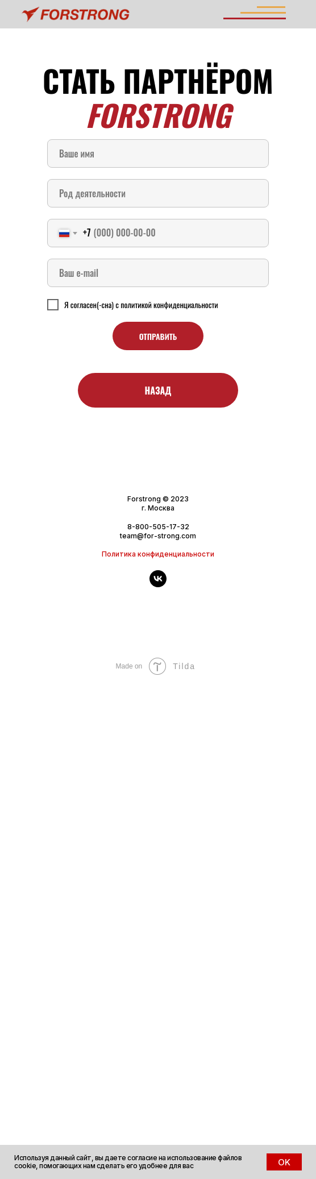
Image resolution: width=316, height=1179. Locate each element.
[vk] (158, 584)
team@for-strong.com (158, 536)
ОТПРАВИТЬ (158, 336)
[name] (158, 153)
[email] (158, 273)
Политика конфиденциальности (158, 554)
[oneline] (158, 193)
